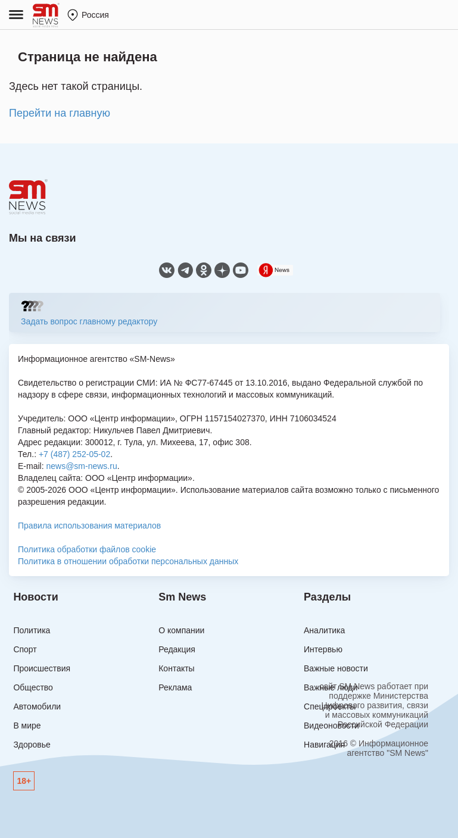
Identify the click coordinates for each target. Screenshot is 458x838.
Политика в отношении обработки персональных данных (128, 561)
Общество (33, 687)
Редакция (176, 649)
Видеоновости (331, 725)
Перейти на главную (59, 113)
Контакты (176, 668)
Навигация (324, 744)
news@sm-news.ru (81, 466)
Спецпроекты (330, 706)
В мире (26, 725)
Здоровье (32, 744)
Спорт (24, 649)
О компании (181, 630)
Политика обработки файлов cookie (87, 549)
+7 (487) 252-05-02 (74, 454)
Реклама (175, 687)
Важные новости (336, 668)
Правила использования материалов (89, 525)
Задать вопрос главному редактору (89, 321)
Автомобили (37, 706)
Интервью (323, 649)
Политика (31, 630)
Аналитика (324, 630)
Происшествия (41, 668)
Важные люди (330, 687)
